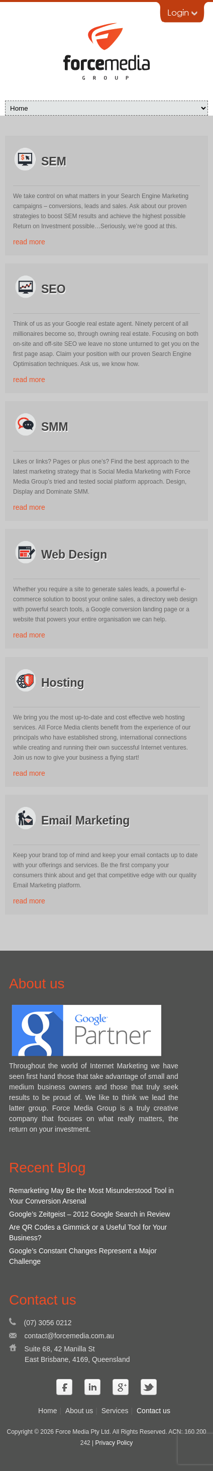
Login (182, 12)
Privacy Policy (114, 1442)
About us (79, 1411)
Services (115, 1411)
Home (47, 1411)
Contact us (153, 1411)
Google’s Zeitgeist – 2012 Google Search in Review (89, 1214)
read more (29, 242)
